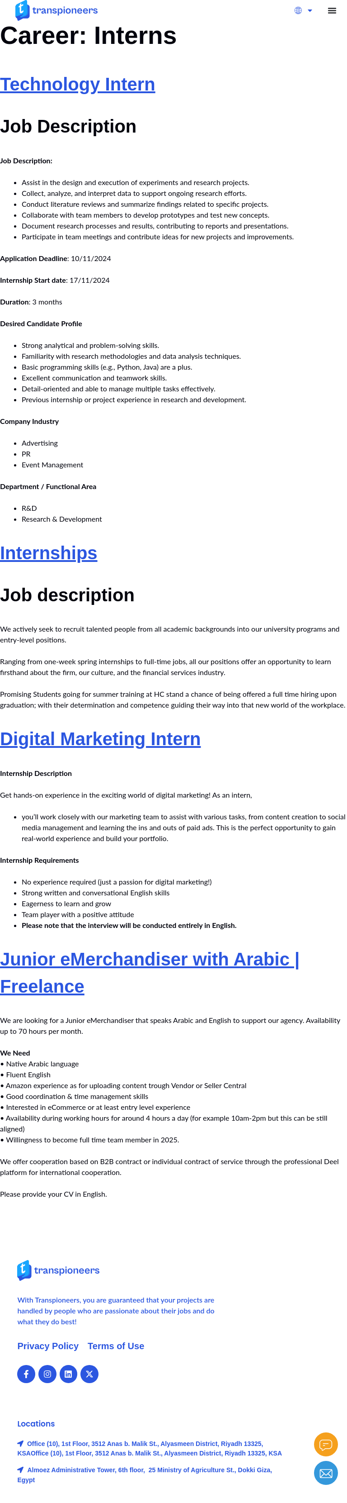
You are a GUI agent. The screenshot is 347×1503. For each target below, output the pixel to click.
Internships (49, 553)
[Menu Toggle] (332, 10)
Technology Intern (77, 84)
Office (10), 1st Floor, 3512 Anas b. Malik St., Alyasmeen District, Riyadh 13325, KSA (156, 1453)
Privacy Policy (48, 1346)
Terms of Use (116, 1346)
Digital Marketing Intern (100, 739)
